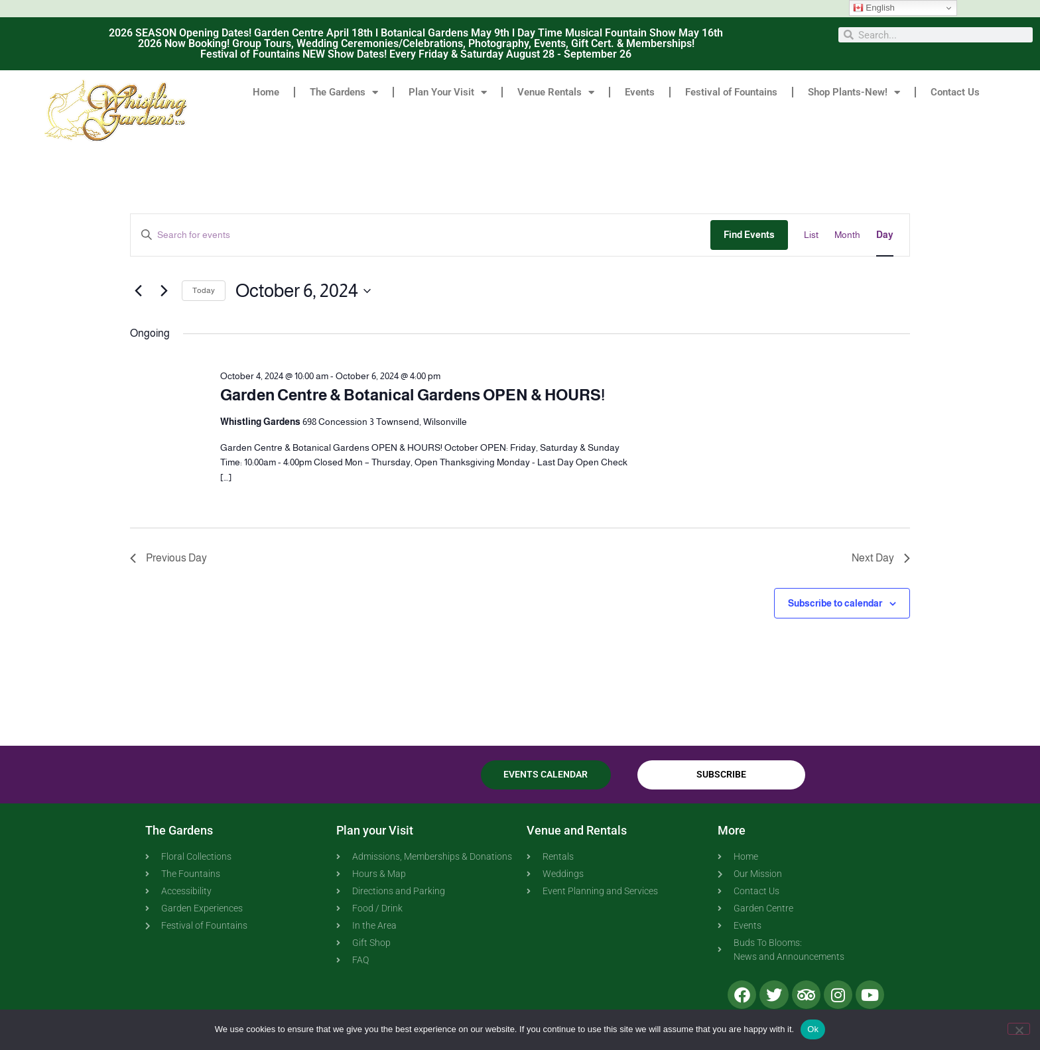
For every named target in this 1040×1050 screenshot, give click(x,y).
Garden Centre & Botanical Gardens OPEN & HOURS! (412, 395)
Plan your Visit (374, 830)
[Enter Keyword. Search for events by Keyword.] (420, 235)
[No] (1018, 1029)
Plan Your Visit (448, 92)
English (874, 8)
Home (266, 92)
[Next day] (164, 291)
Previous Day (168, 557)
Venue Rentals (555, 92)
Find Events (749, 234)
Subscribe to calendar (835, 603)
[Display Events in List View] (811, 235)
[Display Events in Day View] (884, 235)
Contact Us (955, 92)
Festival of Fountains (731, 92)
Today (203, 290)
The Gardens (344, 92)
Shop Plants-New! (854, 92)
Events (640, 92)
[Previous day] (138, 291)
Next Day (881, 557)
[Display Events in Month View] (847, 235)
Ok (812, 1029)
